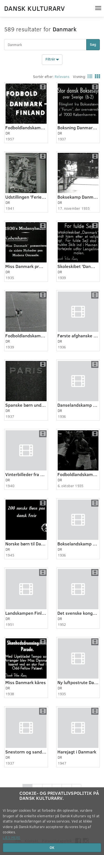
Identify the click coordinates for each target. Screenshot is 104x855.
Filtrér (52, 59)
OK (52, 847)
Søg (93, 44)
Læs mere (11, 837)
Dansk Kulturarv (34, 8)
